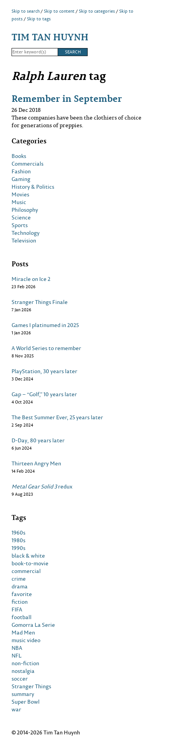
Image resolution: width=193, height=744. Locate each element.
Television (24, 240)
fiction (20, 602)
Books (19, 156)
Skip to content (59, 11)
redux (42, 486)
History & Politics (33, 187)
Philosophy (25, 210)
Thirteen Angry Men (36, 463)
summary (23, 694)
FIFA (17, 609)
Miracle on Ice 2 (31, 279)
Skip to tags (39, 19)
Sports (20, 225)
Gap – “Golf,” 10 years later (44, 394)
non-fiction (25, 663)
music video (26, 640)
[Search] (35, 52)
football (22, 617)
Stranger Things (31, 686)
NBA (17, 648)
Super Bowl (26, 702)
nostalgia (23, 671)
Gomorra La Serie (33, 625)
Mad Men (23, 632)
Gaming (21, 179)
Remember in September (67, 98)
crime (19, 579)
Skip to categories (97, 11)
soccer (20, 679)
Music (19, 202)
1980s (18, 540)
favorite (22, 594)
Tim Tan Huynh (50, 36)
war (16, 709)
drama (20, 586)
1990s (18, 548)
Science (21, 217)
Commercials (27, 164)
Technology (26, 233)
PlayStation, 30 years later (44, 371)
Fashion (21, 171)
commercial (26, 571)
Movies (20, 194)
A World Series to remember (46, 348)
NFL (17, 655)
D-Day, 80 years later (38, 440)
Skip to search (26, 11)
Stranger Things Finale (40, 302)
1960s (18, 532)
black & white (28, 556)
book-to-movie (30, 563)
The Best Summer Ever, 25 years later (57, 417)
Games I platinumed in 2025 (45, 325)
